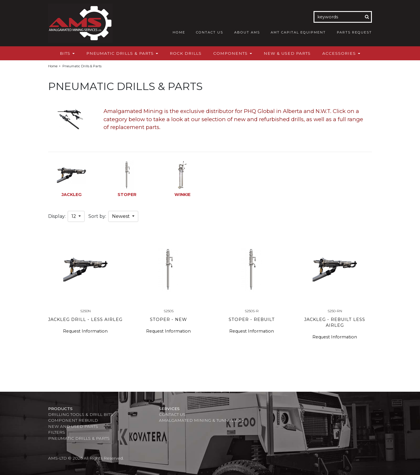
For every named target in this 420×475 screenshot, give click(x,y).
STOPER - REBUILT (252, 319)
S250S (169, 311)
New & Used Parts (287, 53)
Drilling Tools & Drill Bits (80, 414)
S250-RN (335, 311)
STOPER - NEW (168, 319)
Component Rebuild (73, 420)
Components (232, 53)
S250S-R (252, 311)
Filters (56, 432)
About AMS (247, 32)
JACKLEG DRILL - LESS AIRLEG (85, 319)
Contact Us (209, 32)
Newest (121, 216)
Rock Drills (186, 53)
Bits (67, 53)
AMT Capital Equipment (298, 32)
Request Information (85, 331)
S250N (85, 311)
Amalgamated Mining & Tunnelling (201, 420)
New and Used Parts (73, 426)
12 (74, 216)
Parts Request (354, 32)
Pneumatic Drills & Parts (122, 53)
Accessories (341, 53)
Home (179, 32)
